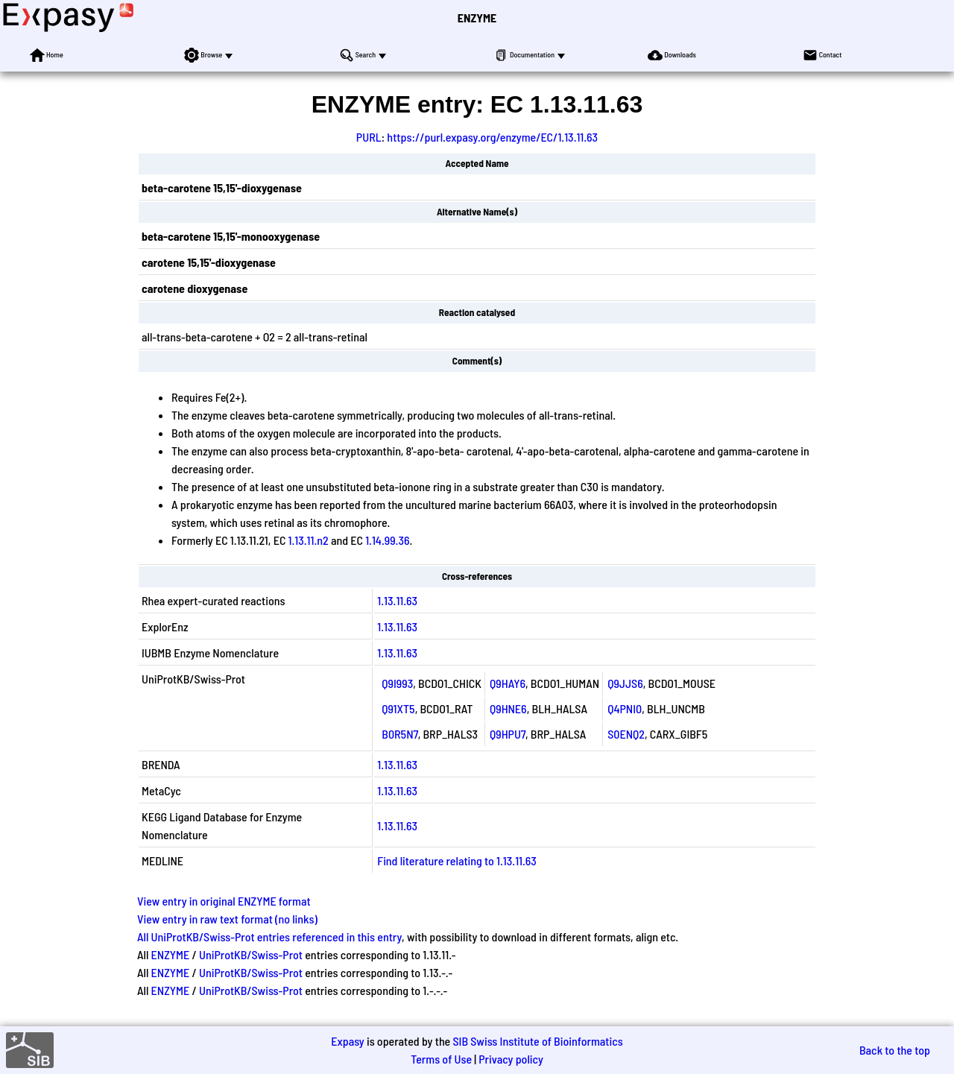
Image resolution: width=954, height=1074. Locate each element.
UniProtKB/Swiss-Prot (251, 954)
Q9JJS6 (625, 683)
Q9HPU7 (507, 734)
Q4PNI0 (624, 708)
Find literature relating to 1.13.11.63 (457, 860)
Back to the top (894, 1050)
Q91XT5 (398, 708)
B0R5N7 (399, 734)
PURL (369, 137)
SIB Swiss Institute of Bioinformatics (537, 1041)
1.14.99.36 (387, 540)
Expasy (347, 1041)
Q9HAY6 (507, 683)
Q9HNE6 (508, 708)
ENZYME (477, 17)
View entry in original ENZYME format (224, 901)
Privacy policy (510, 1059)
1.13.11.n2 (308, 540)
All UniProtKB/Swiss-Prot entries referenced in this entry (269, 936)
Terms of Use (441, 1059)
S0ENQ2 (626, 734)
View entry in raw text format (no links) (227, 919)
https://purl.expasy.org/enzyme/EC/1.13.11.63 (492, 137)
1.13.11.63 (397, 600)
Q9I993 (397, 683)
